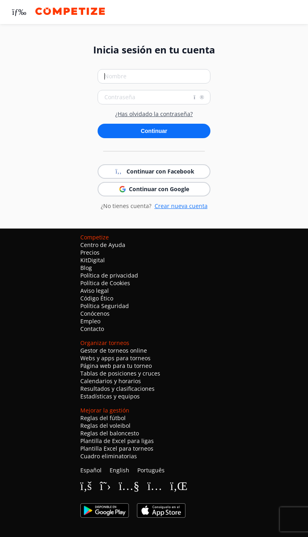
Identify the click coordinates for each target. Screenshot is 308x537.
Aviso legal (94, 290)
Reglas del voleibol (105, 425)
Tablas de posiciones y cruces (120, 373)
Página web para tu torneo (116, 366)
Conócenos (95, 313)
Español (91, 470)
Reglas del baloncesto (109, 433)
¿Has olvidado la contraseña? (154, 114)
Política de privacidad (109, 275)
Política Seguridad (104, 306)
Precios (90, 252)
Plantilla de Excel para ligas (117, 441)
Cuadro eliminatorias (108, 456)
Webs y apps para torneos (115, 358)
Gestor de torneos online (113, 350)
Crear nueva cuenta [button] (181, 206)
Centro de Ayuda (102, 245)
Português (151, 470)
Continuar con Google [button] (154, 189)
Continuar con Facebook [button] (154, 171)
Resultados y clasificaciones (117, 388)
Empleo (90, 321)
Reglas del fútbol (103, 418)
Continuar (154, 131)
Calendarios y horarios (110, 381)
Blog (86, 268)
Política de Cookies (105, 283)
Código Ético (96, 298)
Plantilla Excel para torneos (116, 448)
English (119, 470)
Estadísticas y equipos (110, 396)
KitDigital (92, 260)
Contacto (92, 329)
